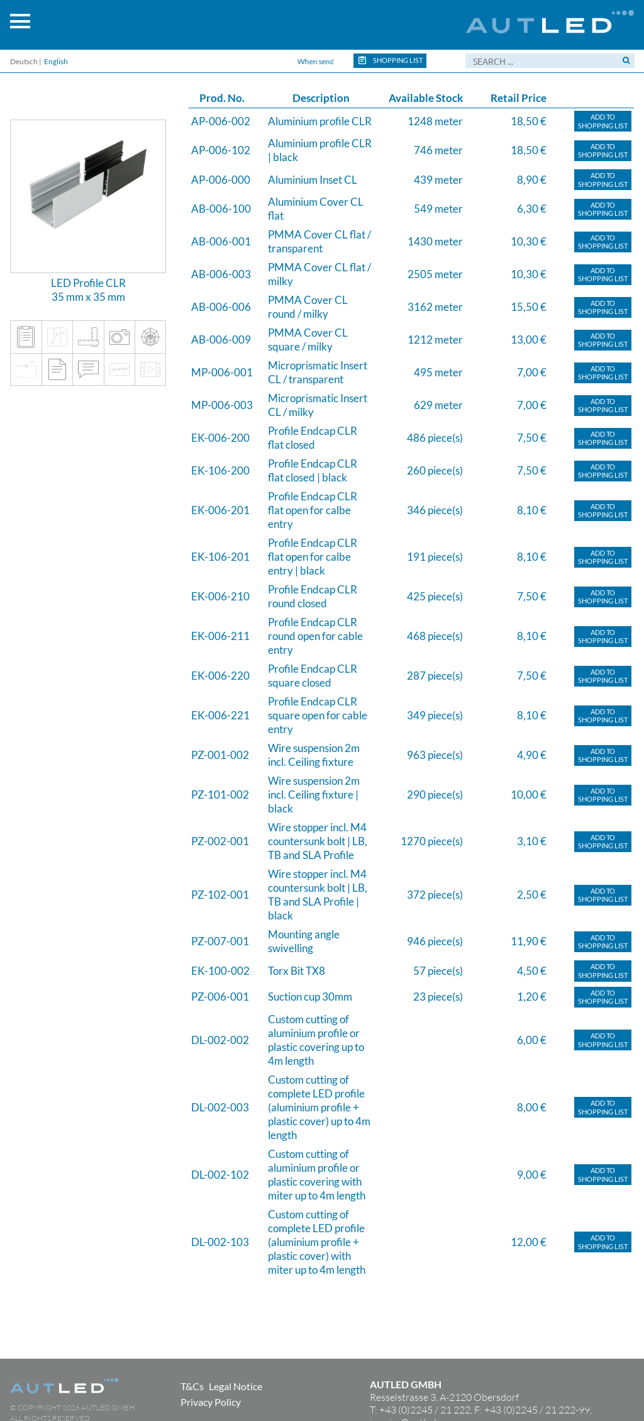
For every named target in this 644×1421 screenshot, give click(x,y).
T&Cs (192, 1386)
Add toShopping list (603, 121)
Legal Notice (235, 1386)
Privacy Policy (210, 1402)
